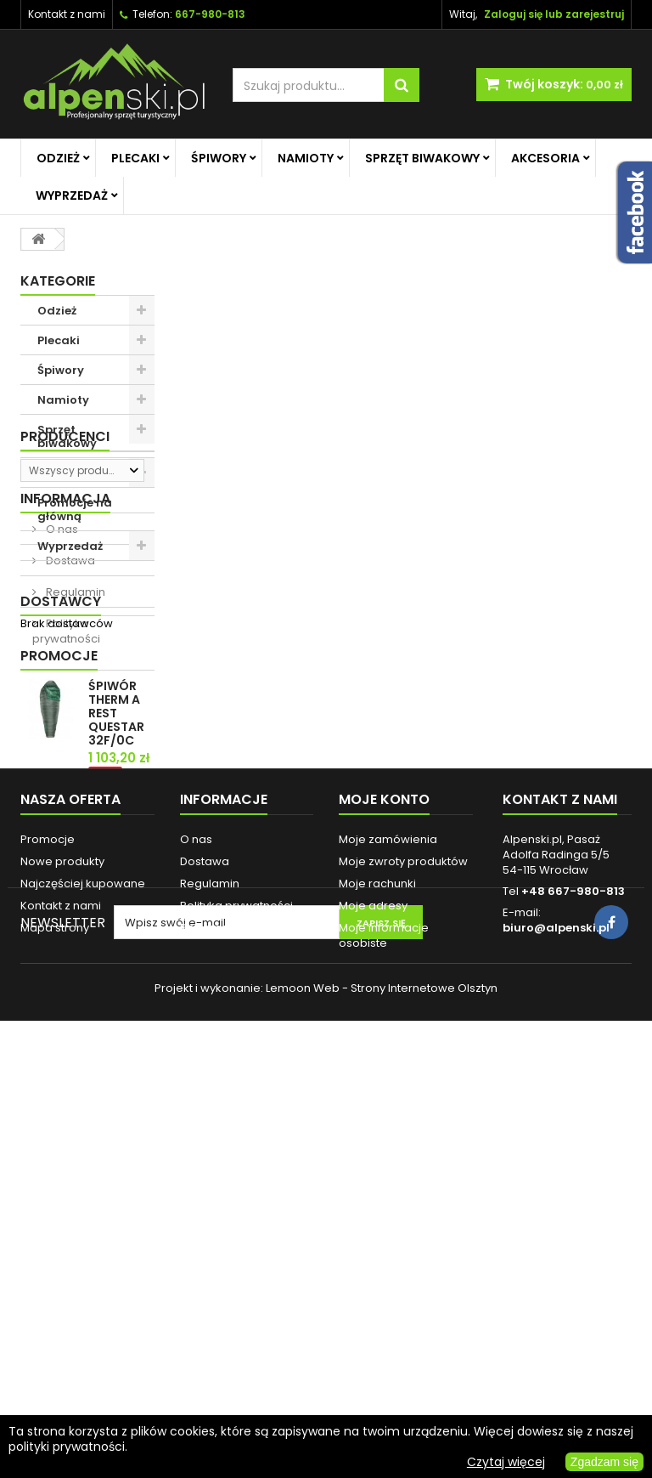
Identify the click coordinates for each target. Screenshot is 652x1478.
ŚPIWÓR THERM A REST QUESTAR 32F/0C (116, 973)
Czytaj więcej (506, 1461)
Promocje (59, 916)
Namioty (306, 158)
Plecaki (135, 158)
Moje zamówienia (388, 1218)
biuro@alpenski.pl (556, 1307)
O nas (60, 702)
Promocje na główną (74, 509)
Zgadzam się (604, 1462)
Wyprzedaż (72, 195)
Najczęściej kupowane (82, 1262)
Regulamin (74, 765)
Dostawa (69, 734)
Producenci (65, 590)
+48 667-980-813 (573, 1270)
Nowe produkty (62, 1240)
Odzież (58, 158)
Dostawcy (60, 856)
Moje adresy (373, 1285)
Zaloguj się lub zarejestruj (554, 14)
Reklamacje (213, 1307)
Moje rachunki (377, 1262)
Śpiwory (218, 158)
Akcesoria (545, 158)
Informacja (65, 672)
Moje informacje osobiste (384, 1314)
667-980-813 (210, 14)
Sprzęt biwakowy (422, 158)
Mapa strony (54, 1307)
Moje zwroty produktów (403, 1240)
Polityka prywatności (66, 804)
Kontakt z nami (66, 14)
